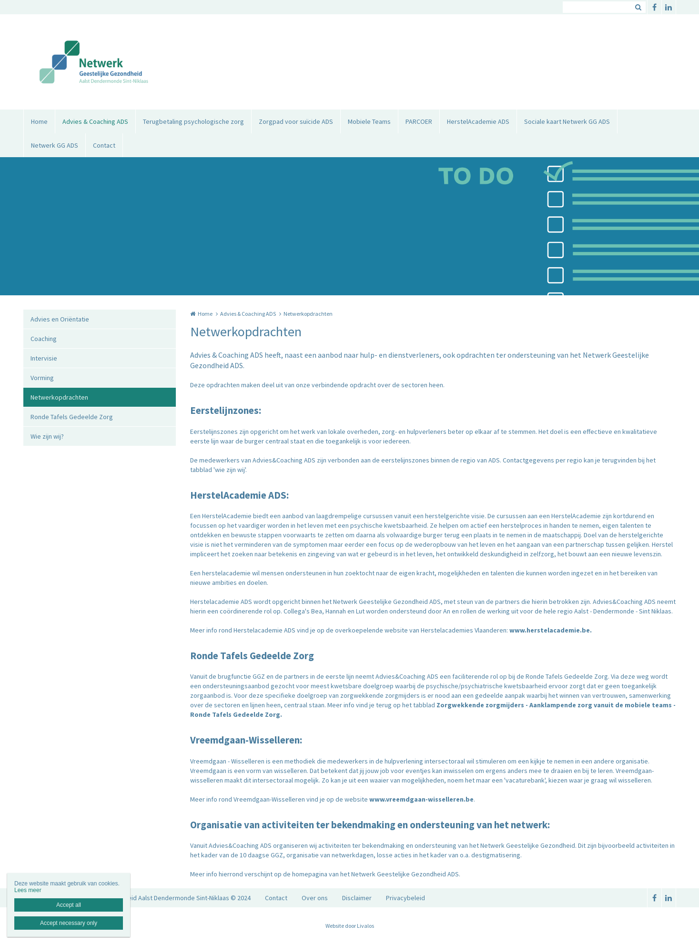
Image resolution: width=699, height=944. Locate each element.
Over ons (315, 898)
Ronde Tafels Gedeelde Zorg (71, 416)
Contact (104, 145)
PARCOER (418, 121)
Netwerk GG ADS (54, 145)
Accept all (68, 905)
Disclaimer (357, 898)
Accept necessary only (68, 923)
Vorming (42, 377)
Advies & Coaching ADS (95, 121)
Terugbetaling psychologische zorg (193, 121)
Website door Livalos (349, 925)
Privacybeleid (405, 898)
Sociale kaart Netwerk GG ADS (567, 121)
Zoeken (638, 7)
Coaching (43, 338)
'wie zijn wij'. (230, 469)
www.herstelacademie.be (549, 630)
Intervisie (43, 358)
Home (39, 121)
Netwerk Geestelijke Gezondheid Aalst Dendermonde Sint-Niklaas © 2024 (146, 898)
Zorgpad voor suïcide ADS (296, 121)
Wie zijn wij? (47, 436)
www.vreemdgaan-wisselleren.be (421, 799)
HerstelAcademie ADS (478, 121)
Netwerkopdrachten (59, 397)
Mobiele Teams (369, 121)
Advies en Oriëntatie (59, 319)
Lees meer (27, 890)
